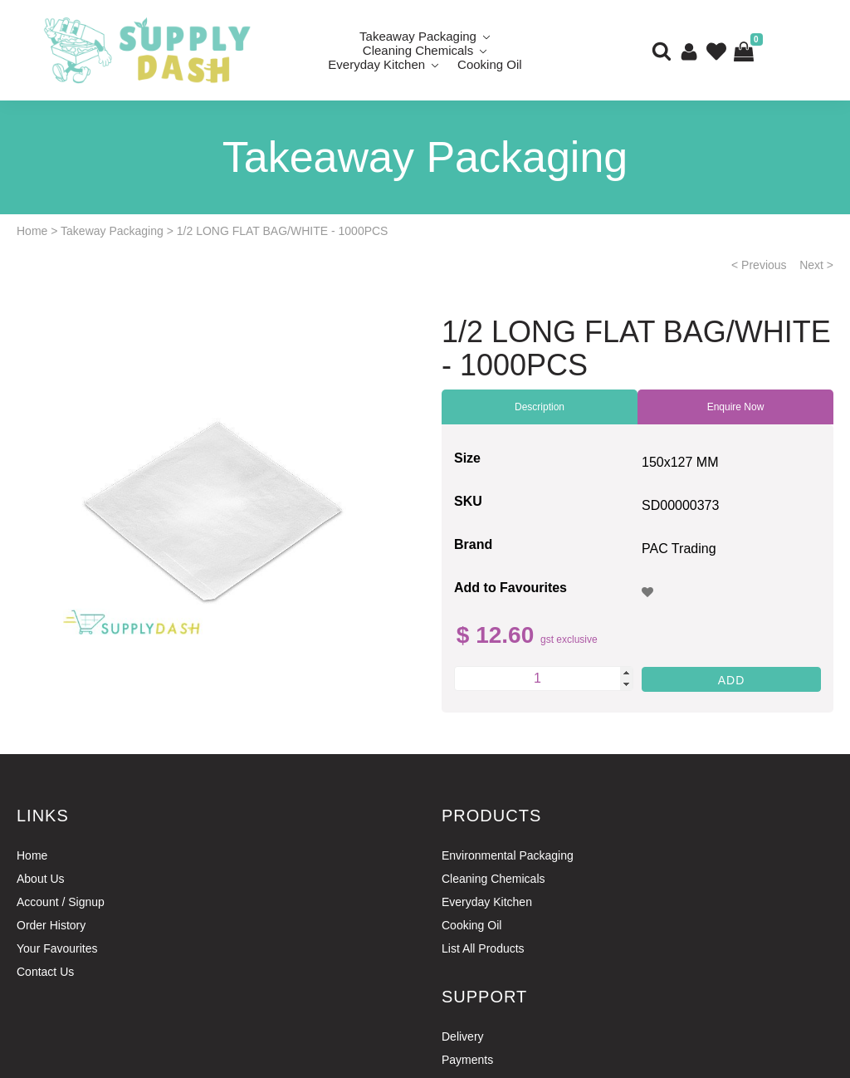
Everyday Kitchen (376, 64)
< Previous (759, 265)
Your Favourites (57, 948)
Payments (467, 1059)
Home (32, 231)
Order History (51, 925)
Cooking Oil (489, 64)
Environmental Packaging (508, 855)
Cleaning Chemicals (493, 878)
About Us (41, 878)
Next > (816, 265)
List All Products (483, 948)
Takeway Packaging (112, 231)
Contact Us (45, 971)
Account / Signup (61, 902)
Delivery (463, 1036)
